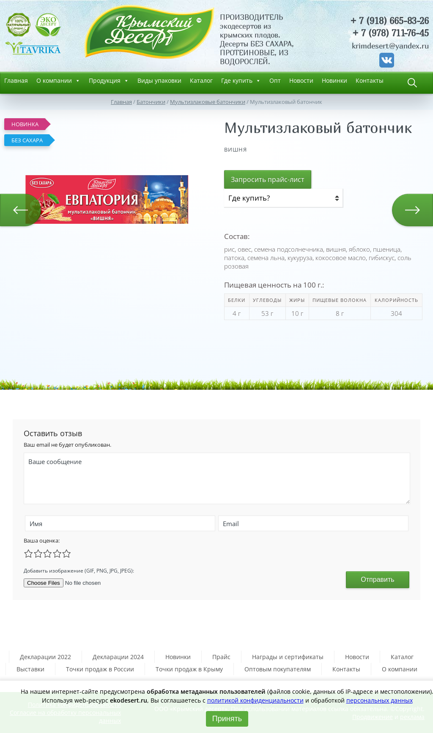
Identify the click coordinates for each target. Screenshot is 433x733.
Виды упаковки (159, 80)
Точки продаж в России (100, 669)
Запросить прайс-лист (267, 179)
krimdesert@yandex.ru (390, 45)
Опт (275, 80)
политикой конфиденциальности (255, 700)
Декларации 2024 (118, 657)
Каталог (201, 80)
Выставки (30, 669)
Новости (301, 80)
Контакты (370, 80)
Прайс (221, 657)
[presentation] (210, 569)
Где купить (241, 80)
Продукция (109, 80)
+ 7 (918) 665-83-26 (389, 21)
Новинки (334, 80)
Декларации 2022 (45, 657)
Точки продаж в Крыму (189, 669)
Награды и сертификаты (287, 657)
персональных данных (379, 700)
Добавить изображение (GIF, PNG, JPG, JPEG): (79, 570)
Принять (227, 718)
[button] (182, 121)
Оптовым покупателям (277, 669)
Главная (16, 80)
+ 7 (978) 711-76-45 (390, 33)
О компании (58, 80)
